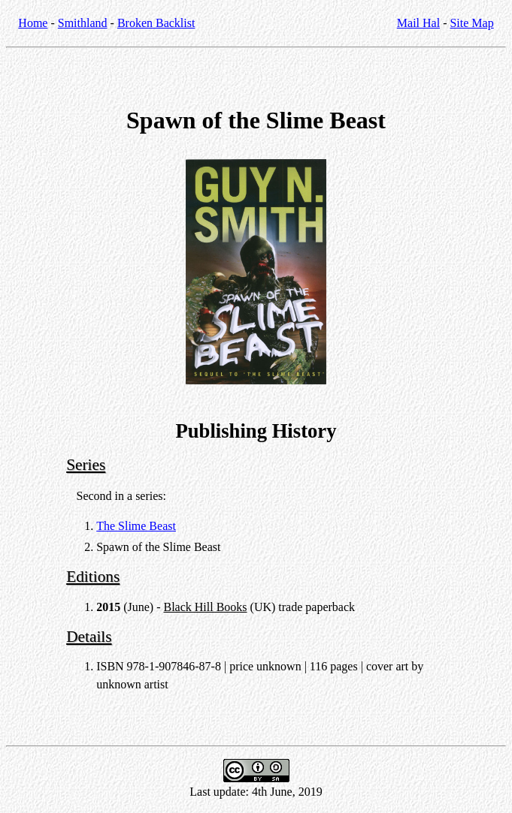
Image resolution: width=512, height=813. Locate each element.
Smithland (83, 23)
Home (32, 23)
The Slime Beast (136, 525)
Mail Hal (418, 23)
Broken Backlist (156, 23)
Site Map (471, 23)
